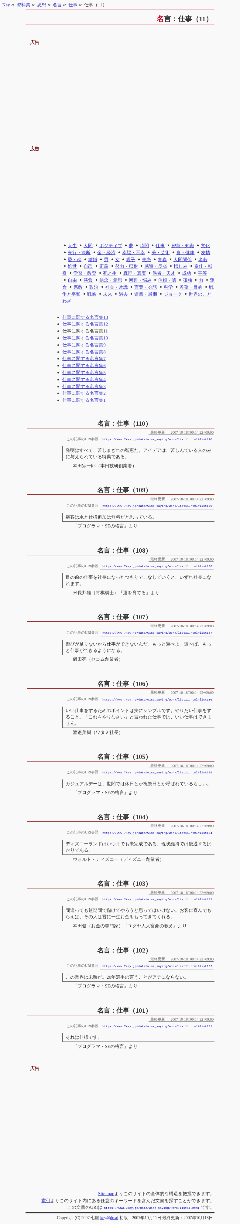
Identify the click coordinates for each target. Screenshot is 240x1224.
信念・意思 (110, 280)
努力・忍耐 (126, 266)
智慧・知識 (182, 245)
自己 (88, 266)
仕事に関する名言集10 (85, 337)
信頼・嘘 (167, 280)
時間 (144, 245)
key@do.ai (109, 1217)
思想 (41, 4)
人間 (88, 245)
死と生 (110, 273)
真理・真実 (134, 273)
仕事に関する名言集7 (84, 358)
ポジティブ (110, 245)
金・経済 (106, 252)
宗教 (78, 287)
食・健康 (185, 252)
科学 (168, 287)
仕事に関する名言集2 (84, 393)
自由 (72, 280)
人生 (72, 245)
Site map (106, 1193)
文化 (205, 245)
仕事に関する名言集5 (84, 372)
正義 (103, 266)
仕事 (160, 245)
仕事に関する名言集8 (84, 351)
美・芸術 (161, 252)
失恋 (146, 259)
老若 (202, 259)
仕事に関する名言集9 (84, 344)
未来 (107, 294)
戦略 (91, 294)
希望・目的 (191, 287)
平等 (202, 273)
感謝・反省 (155, 266)
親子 (130, 259)
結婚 (92, 259)
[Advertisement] (120, 88)
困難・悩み (140, 280)
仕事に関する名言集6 (84, 365)
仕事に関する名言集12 (85, 323)
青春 (162, 259)
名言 (57, 4)
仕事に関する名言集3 (84, 386)
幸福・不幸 (133, 252)
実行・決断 (79, 252)
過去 (123, 294)
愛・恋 (74, 259)
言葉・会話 (145, 287)
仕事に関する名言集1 (84, 400)
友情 (205, 252)
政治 (93, 287)
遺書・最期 (145, 294)
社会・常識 (116, 287)
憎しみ (180, 266)
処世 (72, 266)
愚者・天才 (164, 273)
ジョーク (173, 294)
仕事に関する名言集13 (85, 317)
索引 (45, 1200)
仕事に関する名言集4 (84, 379)
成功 (186, 273)
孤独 (187, 280)
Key (6, 4)
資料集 (23, 4)
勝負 (88, 280)
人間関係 (182, 259)
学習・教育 (85, 273)
